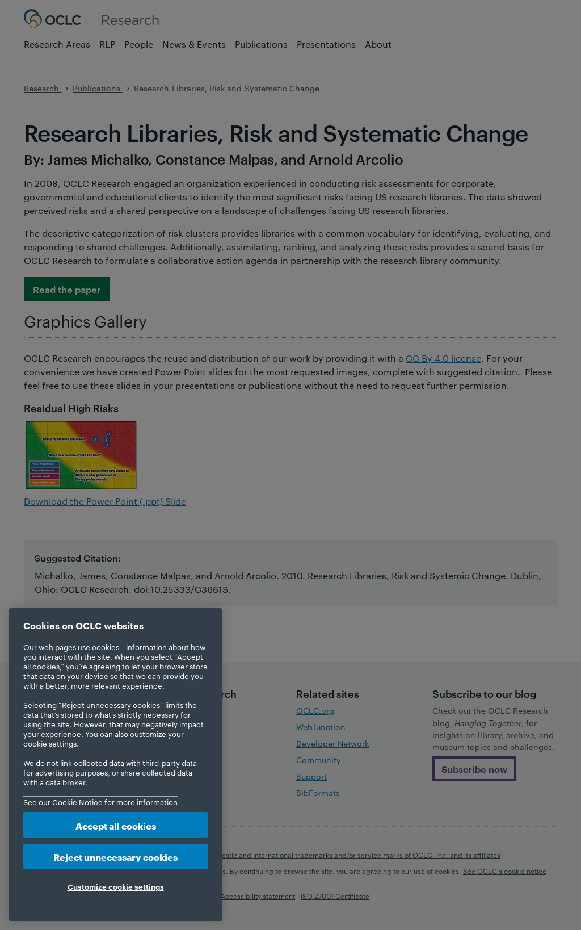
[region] (115, 764)
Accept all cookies (115, 825)
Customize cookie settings (116, 886)
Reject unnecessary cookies (115, 856)
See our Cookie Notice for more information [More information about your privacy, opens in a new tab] (100, 802)
